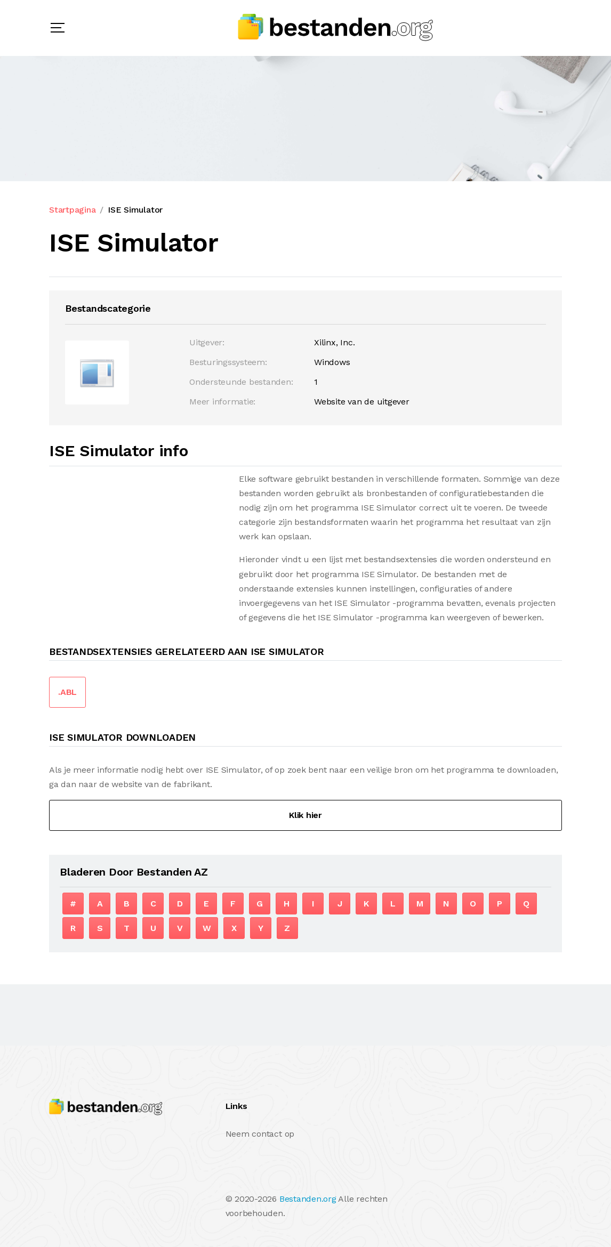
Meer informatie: (222, 401)
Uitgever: (206, 342)
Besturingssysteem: (228, 362)
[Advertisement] (138, 546)
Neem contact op (260, 1134)
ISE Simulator (135, 210)
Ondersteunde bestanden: (241, 382)
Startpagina (72, 210)
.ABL (67, 692)
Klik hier (305, 815)
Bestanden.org (307, 1199)
